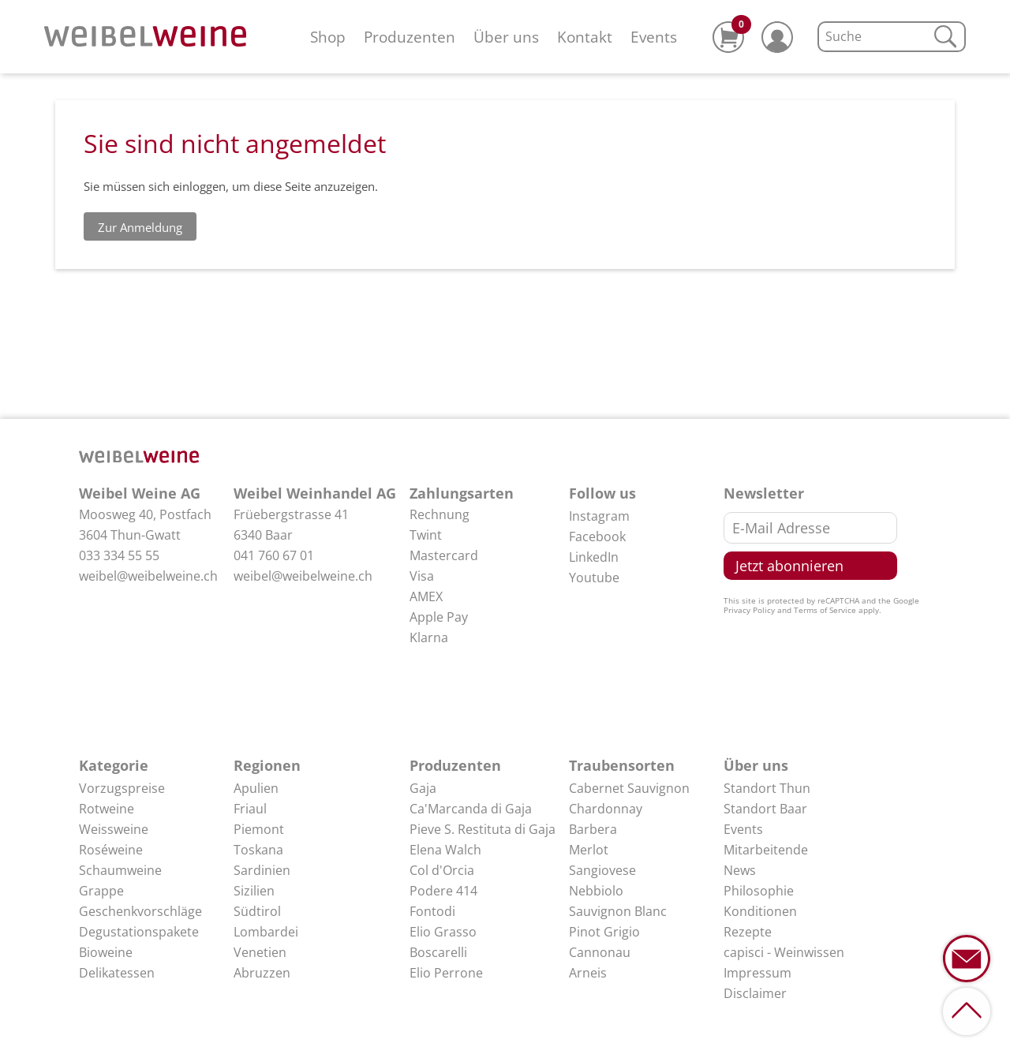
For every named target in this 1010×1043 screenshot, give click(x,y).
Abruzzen (262, 972)
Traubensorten (622, 765)
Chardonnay (605, 808)
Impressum (757, 972)
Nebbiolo (596, 890)
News (740, 870)
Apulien (256, 788)
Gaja (423, 788)
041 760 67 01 (274, 555)
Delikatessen (117, 972)
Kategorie (113, 765)
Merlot (588, 849)
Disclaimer (755, 993)
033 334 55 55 (119, 555)
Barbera (593, 829)
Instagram (599, 516)
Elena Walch (445, 849)
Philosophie (759, 890)
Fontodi (432, 911)
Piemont (259, 829)
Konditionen (760, 911)
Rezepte (748, 931)
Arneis (588, 972)
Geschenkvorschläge (140, 911)
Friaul (250, 808)
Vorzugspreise (122, 788)
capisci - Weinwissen (784, 952)
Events (653, 36)
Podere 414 (443, 890)
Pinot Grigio (604, 931)
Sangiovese (602, 870)
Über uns (506, 36)
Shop (328, 36)
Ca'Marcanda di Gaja (471, 808)
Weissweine (113, 829)
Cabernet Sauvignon (629, 788)
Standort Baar (765, 808)
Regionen (267, 765)
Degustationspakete (139, 931)
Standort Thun (767, 788)
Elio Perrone (446, 972)
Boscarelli (438, 952)
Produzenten (409, 36)
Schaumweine (120, 870)
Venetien (260, 952)
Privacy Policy (749, 609)
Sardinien (262, 870)
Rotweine (106, 808)
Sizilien (254, 890)
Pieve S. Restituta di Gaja (483, 829)
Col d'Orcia (442, 870)
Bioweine (106, 952)
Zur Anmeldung (140, 227)
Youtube (594, 577)
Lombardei (266, 931)
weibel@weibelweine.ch (148, 576)
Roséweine (111, 849)
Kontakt (584, 36)
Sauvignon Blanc (618, 911)
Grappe (101, 890)
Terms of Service (825, 609)
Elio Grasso (443, 931)
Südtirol (257, 911)
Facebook (597, 536)
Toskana (258, 849)
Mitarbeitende (766, 849)
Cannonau (599, 952)
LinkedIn (594, 557)
